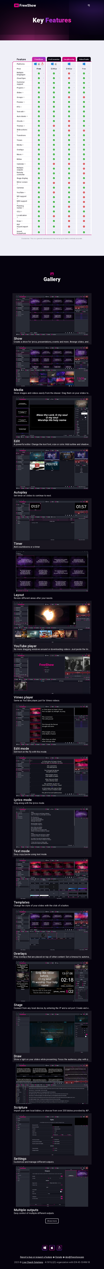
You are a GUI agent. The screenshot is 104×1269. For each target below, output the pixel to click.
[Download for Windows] (45, 1247)
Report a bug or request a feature (36, 1257)
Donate (58, 1257)
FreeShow (39, 59)
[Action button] (25, 5)
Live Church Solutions (32, 1262)
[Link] (25, 5)
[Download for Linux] (59, 1247)
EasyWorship (69, 59)
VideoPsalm (84, 59)
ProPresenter (54, 59)
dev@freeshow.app (74, 1257)
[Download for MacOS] (52, 1247)
